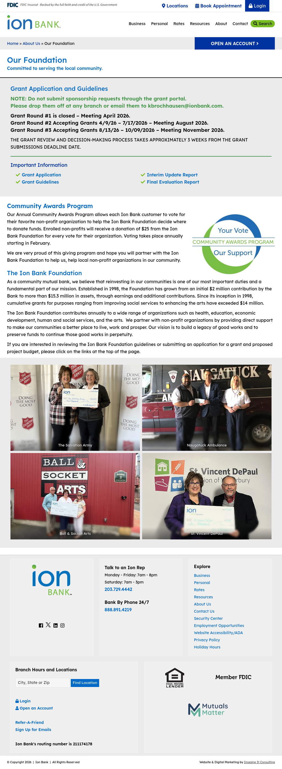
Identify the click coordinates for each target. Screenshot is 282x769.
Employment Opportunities (219, 625)
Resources (200, 23)
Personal (159, 23)
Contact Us (204, 611)
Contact (240, 23)
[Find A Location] (42, 683)
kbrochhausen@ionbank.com (185, 105)
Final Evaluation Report (173, 182)
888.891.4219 (118, 609)
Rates (178, 23)
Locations (175, 6)
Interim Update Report (172, 175)
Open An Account (235, 43)
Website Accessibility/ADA (218, 632)
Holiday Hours (207, 647)
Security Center (208, 618)
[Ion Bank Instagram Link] (62, 625)
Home (13, 43)
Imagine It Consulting (259, 763)
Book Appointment (218, 6)
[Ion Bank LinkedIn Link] (55, 625)
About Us (31, 43)
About (221, 23)
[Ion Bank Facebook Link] (41, 625)
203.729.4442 (118, 589)
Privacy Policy (207, 639)
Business (137, 23)
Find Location (85, 683)
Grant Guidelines (40, 182)
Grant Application (41, 175)
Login (257, 6)
